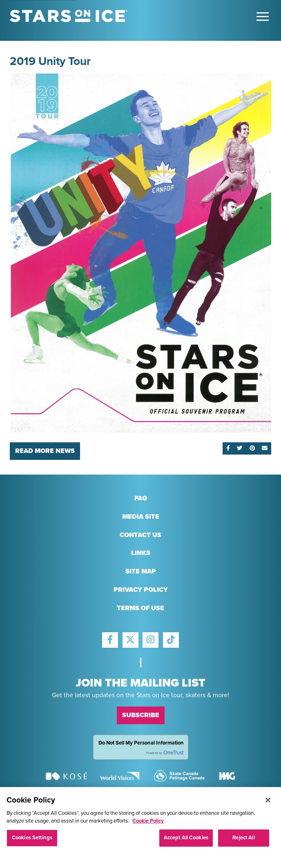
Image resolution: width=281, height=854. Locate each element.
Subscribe (140, 715)
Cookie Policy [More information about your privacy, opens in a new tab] (148, 823)
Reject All (243, 840)
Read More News (45, 451)
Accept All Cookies (186, 840)
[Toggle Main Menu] (262, 16)
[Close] (268, 803)
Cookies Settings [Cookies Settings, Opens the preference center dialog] (32, 840)
